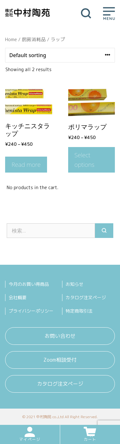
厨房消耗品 (34, 39)
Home (11, 39)
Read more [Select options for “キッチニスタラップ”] (26, 164)
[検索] (104, 230)
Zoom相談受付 (60, 359)
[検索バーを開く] (86, 13)
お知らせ (75, 284)
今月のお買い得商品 (29, 284)
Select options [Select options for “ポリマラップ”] (85, 160)
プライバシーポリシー (31, 311)
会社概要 (18, 297)
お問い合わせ (60, 335)
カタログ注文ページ (86, 297)
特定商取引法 (79, 311)
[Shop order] (60, 55)
